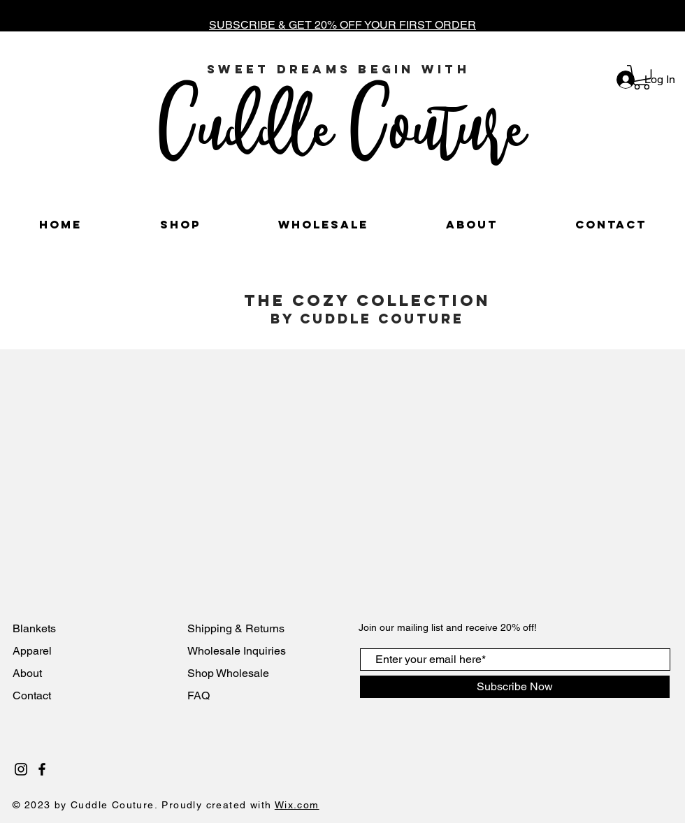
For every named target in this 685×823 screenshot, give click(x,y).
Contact (33, 695)
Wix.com (297, 804)
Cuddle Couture (342, 124)
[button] (641, 77)
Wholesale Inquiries (236, 650)
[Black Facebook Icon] (42, 769)
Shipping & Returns (235, 628)
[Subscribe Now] (515, 687)
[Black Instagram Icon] (21, 769)
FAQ (198, 695)
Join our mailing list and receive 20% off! (448, 627)
